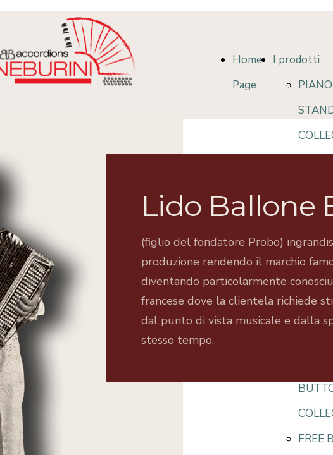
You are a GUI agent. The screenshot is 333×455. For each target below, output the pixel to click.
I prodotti (296, 59)
